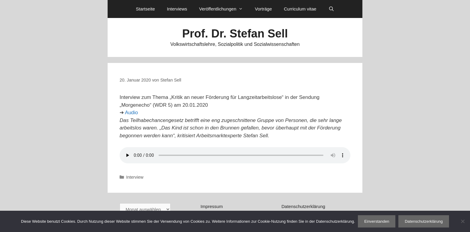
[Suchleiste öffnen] (331, 9)
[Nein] (463, 221)
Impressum (212, 206)
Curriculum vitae (300, 8)
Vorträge (263, 8)
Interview (135, 177)
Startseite (145, 8)
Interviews (177, 8)
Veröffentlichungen (224, 9)
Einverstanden (376, 221)
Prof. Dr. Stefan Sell (235, 33)
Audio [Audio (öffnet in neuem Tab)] (131, 112)
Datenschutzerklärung (303, 206)
